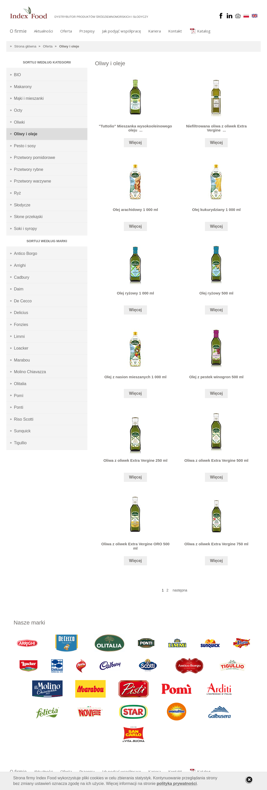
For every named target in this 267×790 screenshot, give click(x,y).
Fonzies (21, 324)
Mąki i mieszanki (29, 98)
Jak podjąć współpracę (121, 31)
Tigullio (20, 443)
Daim (18, 289)
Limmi (19, 336)
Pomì (18, 395)
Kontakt (175, 31)
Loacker (21, 348)
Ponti (18, 407)
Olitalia (20, 384)
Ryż (17, 193)
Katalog (204, 31)
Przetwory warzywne (32, 181)
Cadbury (21, 277)
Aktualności (43, 31)
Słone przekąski (28, 217)
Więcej (135, 142)
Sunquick (22, 431)
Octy (18, 110)
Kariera (154, 31)
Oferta (66, 31)
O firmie (18, 31)
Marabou (22, 360)
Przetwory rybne (28, 169)
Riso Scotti (23, 419)
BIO (17, 75)
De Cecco (23, 301)
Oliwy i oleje (69, 46)
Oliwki (19, 122)
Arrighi (20, 265)
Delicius (21, 312)
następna (180, 590)
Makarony (23, 87)
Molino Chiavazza (30, 372)
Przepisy (87, 31)
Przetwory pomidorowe (34, 157)
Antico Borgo (25, 253)
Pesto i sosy (25, 146)
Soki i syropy (25, 228)
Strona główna (25, 46)
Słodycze (22, 205)
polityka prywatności (177, 783)
